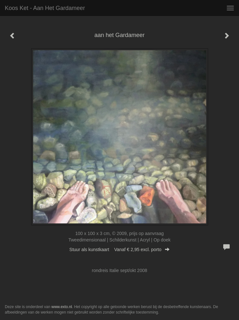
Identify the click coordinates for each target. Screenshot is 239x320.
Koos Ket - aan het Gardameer (45, 8)
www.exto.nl (61, 307)
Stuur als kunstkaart (119, 249)
